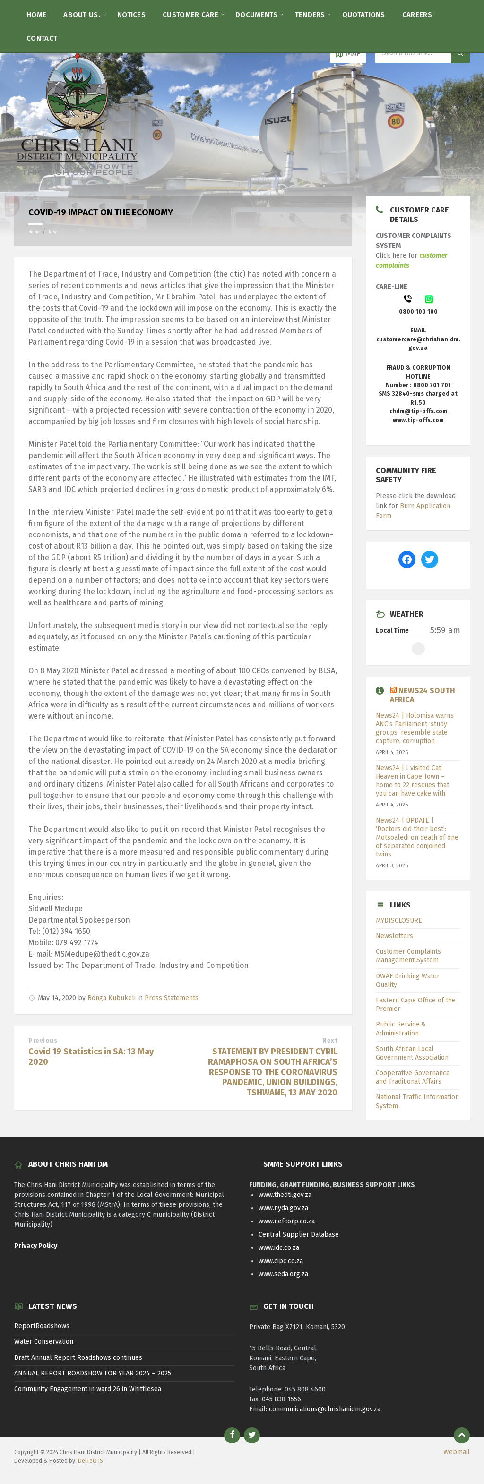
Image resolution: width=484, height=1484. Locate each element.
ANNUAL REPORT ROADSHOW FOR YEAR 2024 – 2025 (92, 1373)
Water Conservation (43, 1342)
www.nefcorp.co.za (287, 1221)
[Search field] (422, 53)
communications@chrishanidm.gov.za (324, 1409)
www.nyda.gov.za (283, 1208)
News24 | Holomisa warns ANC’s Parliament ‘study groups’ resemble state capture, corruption (415, 729)
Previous (42, 1040)
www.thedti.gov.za (285, 1195)
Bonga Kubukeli (111, 998)
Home (33, 231)
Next (329, 1040)
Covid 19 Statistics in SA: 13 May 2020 (91, 1056)
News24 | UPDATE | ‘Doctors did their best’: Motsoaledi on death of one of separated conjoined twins (417, 837)
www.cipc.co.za (281, 1261)
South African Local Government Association (412, 1053)
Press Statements (172, 998)
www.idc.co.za (279, 1248)
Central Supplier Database (299, 1234)
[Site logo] (78, 177)
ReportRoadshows (41, 1326)
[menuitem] (36, 14)
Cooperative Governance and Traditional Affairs (413, 1077)
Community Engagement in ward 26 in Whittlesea (87, 1389)
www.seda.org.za (283, 1274)
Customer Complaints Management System (408, 956)
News (54, 231)
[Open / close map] (348, 53)
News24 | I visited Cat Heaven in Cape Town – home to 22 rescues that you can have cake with (412, 781)
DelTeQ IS (90, 1461)
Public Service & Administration (401, 1028)
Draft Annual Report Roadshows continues (78, 1358)
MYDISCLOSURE (399, 920)
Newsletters (394, 936)
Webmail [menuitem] (456, 1452)
